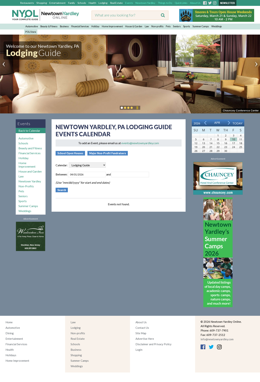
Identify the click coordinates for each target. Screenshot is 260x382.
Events (129, 2)
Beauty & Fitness (48, 26)
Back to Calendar (29, 130)
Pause (137, 107)
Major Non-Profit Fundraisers (107, 153)
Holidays (10, 355)
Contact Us (142, 327)
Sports (186, 26)
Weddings (216, 26)
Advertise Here (144, 338)
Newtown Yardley (145, 2)
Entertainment (57, 2)
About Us (195, 2)
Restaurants (27, 2)
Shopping (41, 2)
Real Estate (116, 2)
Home (9, 322)
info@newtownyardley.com (217, 339)
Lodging (103, 2)
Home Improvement (112, 26)
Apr (217, 122)
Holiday (95, 26)
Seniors (176, 26)
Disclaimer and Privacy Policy (153, 344)
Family (71, 2)
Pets (168, 26)
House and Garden (30, 171)
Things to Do (165, 2)
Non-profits (157, 26)
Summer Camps (201, 26)
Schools (82, 2)
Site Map (140, 333)
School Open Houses (70, 153)
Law (147, 26)
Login (138, 349)
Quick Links (181, 2)
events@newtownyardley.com (140, 143)
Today (237, 123)
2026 (197, 123)
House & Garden (133, 26)
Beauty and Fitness (30, 148)
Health (92, 2)
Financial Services (80, 26)
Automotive (31, 26)
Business (64, 26)
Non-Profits (26, 186)
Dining (9, 333)
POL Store (30, 31)
